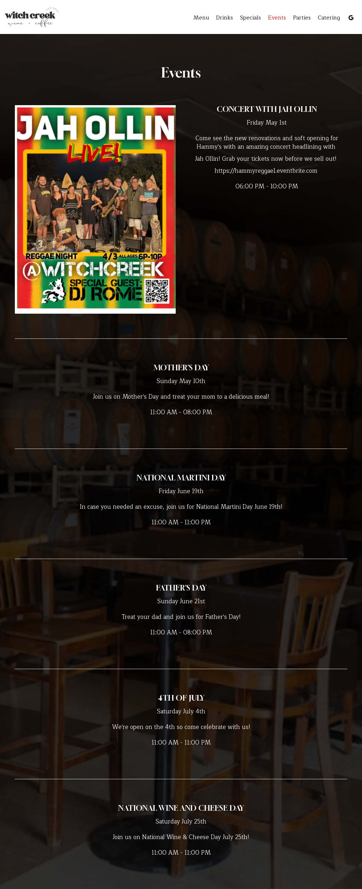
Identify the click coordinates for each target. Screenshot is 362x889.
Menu (201, 17)
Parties (302, 17)
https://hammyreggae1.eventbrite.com (266, 171)
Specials (250, 17)
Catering (329, 17)
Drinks (224, 17)
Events (277, 17)
